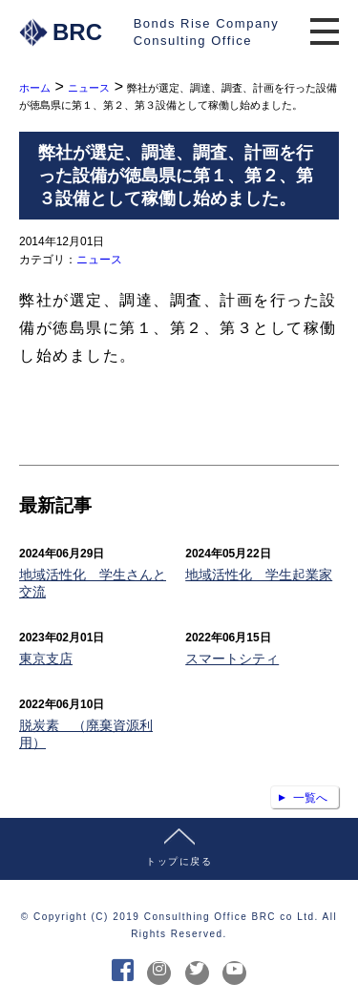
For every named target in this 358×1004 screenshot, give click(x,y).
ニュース (99, 259)
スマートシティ (232, 658)
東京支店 (46, 658)
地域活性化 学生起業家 (258, 574)
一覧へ (310, 798)
